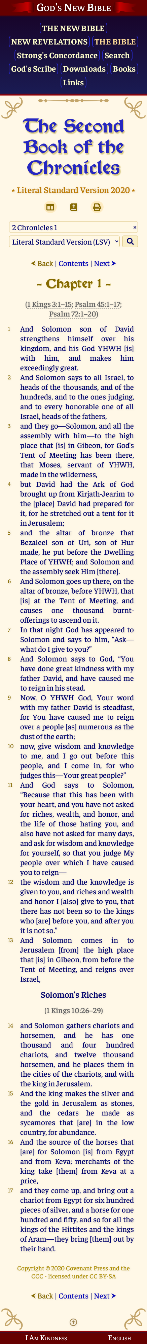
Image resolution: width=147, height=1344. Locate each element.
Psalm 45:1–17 (97, 303)
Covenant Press (87, 1268)
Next (105, 263)
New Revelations (49, 41)
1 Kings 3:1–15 (49, 303)
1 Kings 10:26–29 (73, 1010)
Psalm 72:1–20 (72, 313)
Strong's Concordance (57, 55)
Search (117, 55)
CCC (37, 1276)
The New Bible (73, 27)
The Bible (115, 41)
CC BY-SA (102, 1276)
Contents (73, 263)
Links (73, 82)
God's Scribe (33, 68)
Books (124, 68)
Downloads (84, 68)
